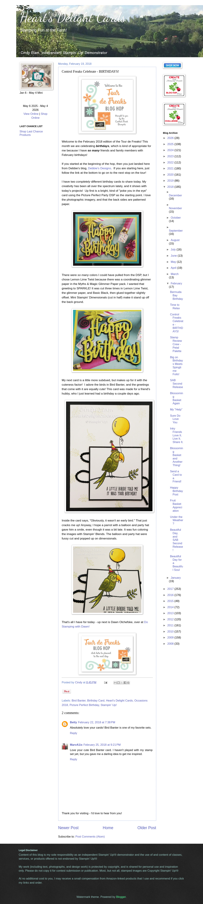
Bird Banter (79, 700)
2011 (170, 625)
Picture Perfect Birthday (84, 705)
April (174, 267)
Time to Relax (175, 306)
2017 (170, 589)
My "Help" (176, 409)
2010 (170, 631)
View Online (30, 113)
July (174, 249)
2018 (170, 186)
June (174, 255)
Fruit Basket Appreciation (176, 505)
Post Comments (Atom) (90, 836)
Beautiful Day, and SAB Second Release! (176, 540)
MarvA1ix (76, 744)
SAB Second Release (176, 384)
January (176, 577)
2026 (170, 138)
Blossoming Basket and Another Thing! (176, 457)
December (175, 195)
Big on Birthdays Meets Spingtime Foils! (176, 366)
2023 (170, 156)
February (176, 283)
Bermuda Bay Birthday (176, 295)
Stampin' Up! (109, 705)
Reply (73, 733)
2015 (170, 601)
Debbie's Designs (99, 168)
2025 (170, 144)
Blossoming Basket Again (176, 398)
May (174, 261)
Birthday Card (95, 700)
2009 (170, 637)
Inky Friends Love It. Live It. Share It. (176, 435)
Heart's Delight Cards (73, 17)
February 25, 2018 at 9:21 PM (102, 744)
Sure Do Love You (175, 419)
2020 (170, 174)
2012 (170, 619)
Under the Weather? (176, 520)
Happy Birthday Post (176, 491)
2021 (170, 168)
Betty (73, 722)
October (176, 217)
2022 (170, 162)
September (176, 230)
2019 (170, 180)
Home (108, 828)
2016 (170, 595)
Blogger (121, 897)
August (175, 240)
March (175, 274)
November (175, 208)
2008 (170, 643)
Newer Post (68, 828)
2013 (170, 613)
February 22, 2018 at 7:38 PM (96, 722)
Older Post (146, 828)
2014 (170, 607)
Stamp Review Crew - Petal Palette (176, 344)
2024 (170, 150)
